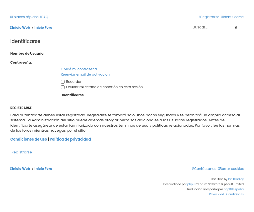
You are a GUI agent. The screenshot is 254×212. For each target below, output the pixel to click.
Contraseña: (21, 62)
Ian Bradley (236, 179)
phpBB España (234, 189)
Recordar (71, 81)
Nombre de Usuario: (27, 53)
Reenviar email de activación (85, 74)
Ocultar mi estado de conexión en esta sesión (102, 87)
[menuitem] (44, 17)
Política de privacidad (70, 139)
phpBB (191, 184)
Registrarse (21, 152)
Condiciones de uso (28, 139)
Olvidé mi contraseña (79, 69)
